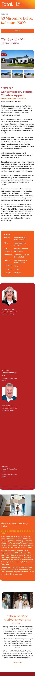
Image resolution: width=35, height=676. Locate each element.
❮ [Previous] (3, 59)
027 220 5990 (5, 370)
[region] (17, 64)
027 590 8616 (5, 466)
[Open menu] (30, 4)
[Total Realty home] (11, 4)
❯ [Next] (31, 59)
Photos (17, 31)
